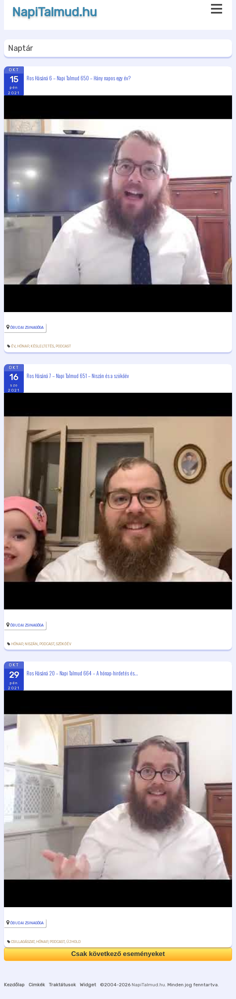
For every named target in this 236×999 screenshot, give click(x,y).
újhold (73, 942)
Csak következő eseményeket (118, 954)
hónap (23, 346)
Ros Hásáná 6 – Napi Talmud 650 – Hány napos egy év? (79, 77)
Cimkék (37, 984)
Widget (88, 984)
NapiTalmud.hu (54, 12)
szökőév (63, 644)
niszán (31, 644)
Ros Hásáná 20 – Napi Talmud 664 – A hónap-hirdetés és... (82, 673)
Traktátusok (62, 984)
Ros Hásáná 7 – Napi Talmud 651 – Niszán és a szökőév (78, 375)
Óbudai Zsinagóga (27, 328)
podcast (63, 346)
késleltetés (42, 346)
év (13, 346)
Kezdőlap (14, 984)
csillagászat (23, 942)
